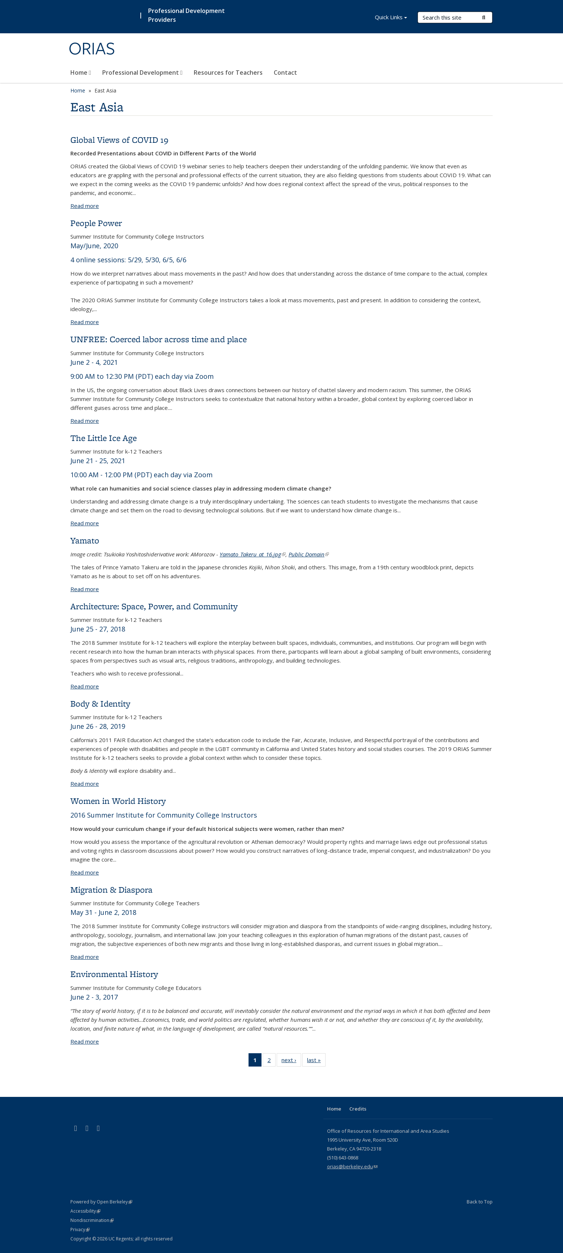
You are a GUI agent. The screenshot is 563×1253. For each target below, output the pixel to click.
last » (316, 1061)
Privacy (80, 1229)
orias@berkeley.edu (352, 1166)
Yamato (84, 540)
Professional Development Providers (186, 15)
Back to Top (480, 1201)
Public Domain (309, 554)
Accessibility (85, 1211)
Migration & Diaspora (111, 889)
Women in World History (118, 800)
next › (291, 1061)
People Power (96, 223)
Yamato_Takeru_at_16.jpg (253, 554)
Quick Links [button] (391, 18)
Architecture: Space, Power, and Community (154, 606)
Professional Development (142, 72)
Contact (285, 72)
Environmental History (114, 974)
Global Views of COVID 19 (119, 139)
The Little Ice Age (103, 438)
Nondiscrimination (92, 1220)
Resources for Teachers (228, 72)
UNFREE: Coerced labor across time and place (158, 339)
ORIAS (92, 49)
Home (80, 72)
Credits (357, 1108)
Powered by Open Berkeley (101, 1202)
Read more (84, 205)
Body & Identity (100, 703)
